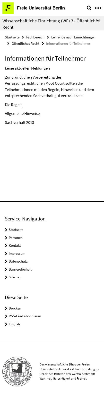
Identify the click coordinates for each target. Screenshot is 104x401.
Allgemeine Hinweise (22, 113)
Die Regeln (14, 104)
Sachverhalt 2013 (19, 122)
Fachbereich (35, 37)
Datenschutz (18, 261)
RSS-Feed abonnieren (25, 316)
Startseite (12, 37)
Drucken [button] (15, 308)
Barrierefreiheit (20, 269)
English (14, 324)
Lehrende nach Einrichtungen (73, 37)
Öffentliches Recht (25, 43)
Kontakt (15, 245)
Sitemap (15, 277)
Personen (16, 237)
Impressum (17, 253)
